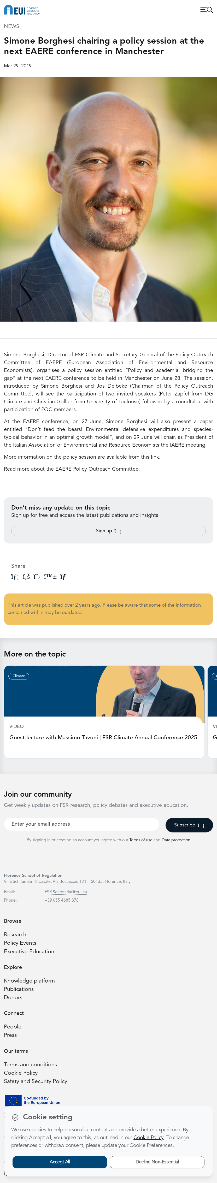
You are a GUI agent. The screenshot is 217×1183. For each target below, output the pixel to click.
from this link (143, 457)
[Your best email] (81, 824)
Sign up (108, 531)
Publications (19, 989)
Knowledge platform (29, 981)
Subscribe (189, 825)
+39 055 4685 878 (62, 900)
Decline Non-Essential (157, 1162)
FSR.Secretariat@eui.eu (66, 892)
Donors (13, 998)
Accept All (60, 1162)
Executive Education (29, 952)
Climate (19, 676)
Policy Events (20, 943)
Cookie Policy (21, 1073)
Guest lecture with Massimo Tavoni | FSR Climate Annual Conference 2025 (103, 738)
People (12, 1027)
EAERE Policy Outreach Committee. (97, 469)
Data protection (176, 840)
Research (15, 935)
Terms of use (141, 840)
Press (10, 1035)
